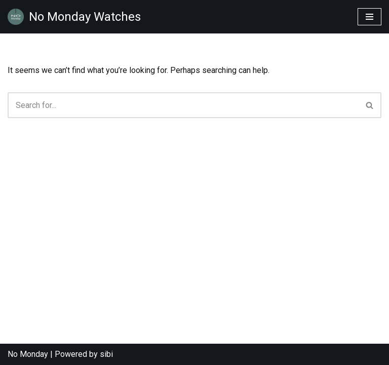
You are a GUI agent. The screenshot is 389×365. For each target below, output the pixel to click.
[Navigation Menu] (369, 16)
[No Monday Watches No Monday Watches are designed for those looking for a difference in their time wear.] (74, 16)
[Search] (183, 105)
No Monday (28, 354)
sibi (106, 354)
